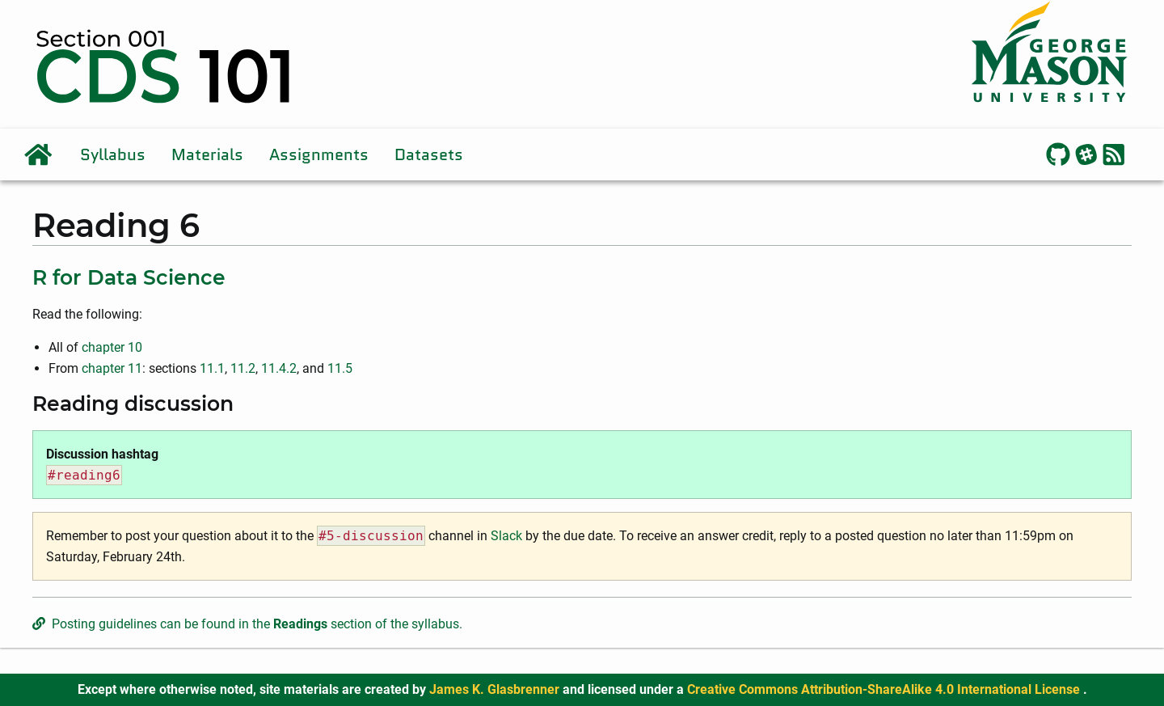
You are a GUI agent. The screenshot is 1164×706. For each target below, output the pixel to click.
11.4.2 (279, 368)
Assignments (319, 154)
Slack (506, 535)
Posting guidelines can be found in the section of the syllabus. (247, 624)
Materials (207, 154)
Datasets (428, 154)
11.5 (339, 368)
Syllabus (113, 154)
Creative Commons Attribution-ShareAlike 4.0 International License (885, 689)
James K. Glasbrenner (496, 689)
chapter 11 (112, 368)
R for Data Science (129, 277)
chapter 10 (112, 347)
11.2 (242, 368)
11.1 (212, 368)
